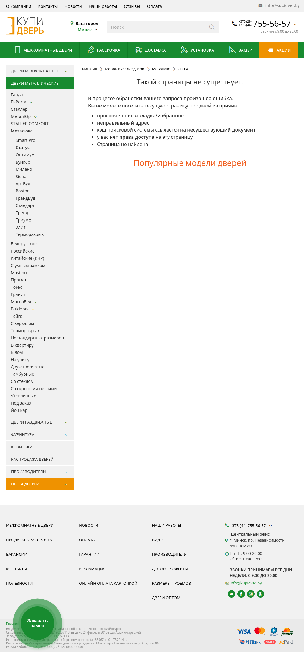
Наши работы (103, 6)
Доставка (150, 50)
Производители (169, 554)
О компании (18, 6)
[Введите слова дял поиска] (156, 27)
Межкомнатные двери (42, 50)
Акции (278, 50)
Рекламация (92, 568)
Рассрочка (103, 50)
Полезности (19, 583)
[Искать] (212, 27)
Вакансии (16, 554)
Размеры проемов (171, 583)
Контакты (48, 6)
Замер (240, 50)
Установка (197, 50)
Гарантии (89, 554)
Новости (73, 6)
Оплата (154, 6)
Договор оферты (170, 568)
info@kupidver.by (278, 5)
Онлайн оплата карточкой (108, 583)
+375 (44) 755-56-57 (251, 525)
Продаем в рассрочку (29, 539)
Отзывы (132, 6)
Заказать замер (37, 623)
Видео (159, 539)
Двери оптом (166, 597)
